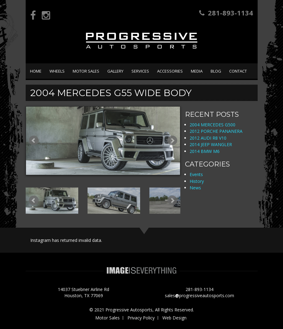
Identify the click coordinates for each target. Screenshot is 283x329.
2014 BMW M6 (205, 151)
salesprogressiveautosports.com (199, 295)
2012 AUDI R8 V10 (208, 138)
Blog (216, 71)
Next (172, 141)
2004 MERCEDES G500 (212, 125)
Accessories (170, 71)
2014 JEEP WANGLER (211, 144)
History (197, 181)
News (195, 188)
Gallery (115, 71)
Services (140, 71)
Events (196, 174)
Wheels (57, 71)
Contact (238, 71)
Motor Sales (86, 71)
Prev (34, 141)
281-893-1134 (226, 12)
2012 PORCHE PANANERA (216, 131)
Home (35, 71)
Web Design (174, 318)
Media (197, 71)
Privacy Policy (141, 318)
